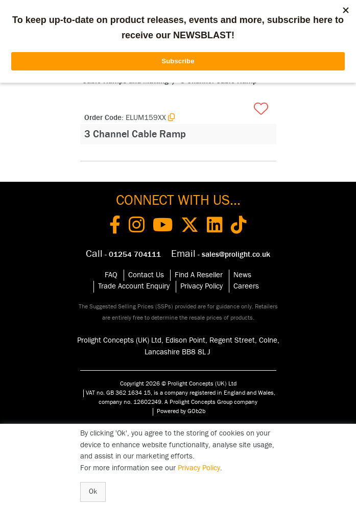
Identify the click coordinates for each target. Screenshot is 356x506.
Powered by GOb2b (181, 411)
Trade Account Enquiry (134, 286)
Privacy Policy (201, 286)
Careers (246, 286)
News (242, 275)
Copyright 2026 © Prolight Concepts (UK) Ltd (178, 383)
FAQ (111, 275)
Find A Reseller (199, 275)
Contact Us (146, 275)
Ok (93, 492)
